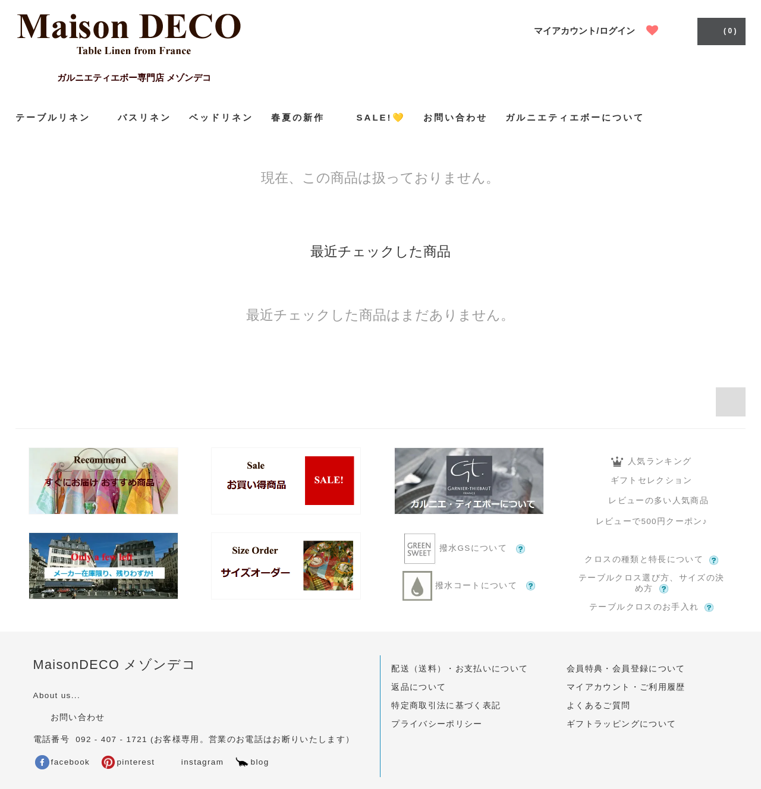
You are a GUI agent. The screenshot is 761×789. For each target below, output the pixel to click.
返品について (418, 687)
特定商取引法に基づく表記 (446, 705)
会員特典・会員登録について (626, 668)
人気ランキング (651, 462)
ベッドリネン (221, 117)
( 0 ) (720, 30)
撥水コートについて (468, 586)
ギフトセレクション (652, 480)
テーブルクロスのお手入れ (651, 607)
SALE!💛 (381, 117)
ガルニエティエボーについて (574, 117)
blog (252, 762)
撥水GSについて (469, 548)
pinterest (128, 762)
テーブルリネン (57, 117)
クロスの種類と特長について (651, 559)
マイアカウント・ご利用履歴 (626, 687)
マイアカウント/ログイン (584, 31)
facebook (62, 762)
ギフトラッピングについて (621, 723)
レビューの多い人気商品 (651, 500)
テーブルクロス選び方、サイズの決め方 (651, 583)
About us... (56, 695)
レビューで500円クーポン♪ (651, 521)
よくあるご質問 (598, 705)
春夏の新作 (305, 117)
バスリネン (144, 117)
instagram (194, 762)
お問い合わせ (455, 117)
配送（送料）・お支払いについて (459, 668)
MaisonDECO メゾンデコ (115, 664)
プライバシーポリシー (437, 723)
